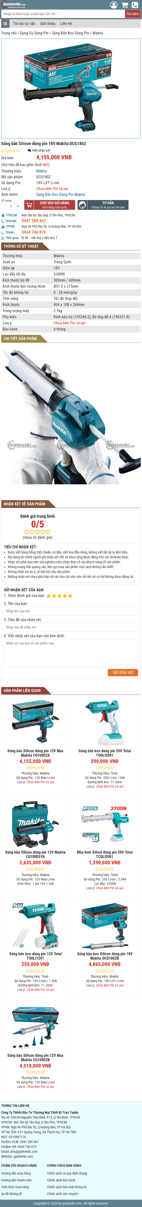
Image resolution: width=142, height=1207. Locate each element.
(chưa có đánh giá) (37, 537)
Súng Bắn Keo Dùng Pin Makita (60, 194)
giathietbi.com (23, 1156)
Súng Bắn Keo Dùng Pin (70, 33)
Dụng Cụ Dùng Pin (34, 33)
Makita (98, 33)
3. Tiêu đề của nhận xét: (23, 619)
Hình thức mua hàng (15, 1187)
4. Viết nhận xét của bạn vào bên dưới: (34, 636)
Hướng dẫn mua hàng (16, 1173)
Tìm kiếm (133, 14)
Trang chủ (9, 33)
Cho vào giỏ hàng (54, 203)
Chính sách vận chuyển (62, 1194)
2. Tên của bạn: (16, 603)
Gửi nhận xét (123, 672)
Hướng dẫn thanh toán (16, 1180)
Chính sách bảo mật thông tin (67, 1187)
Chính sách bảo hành (61, 1180)
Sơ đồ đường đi (11, 1194)
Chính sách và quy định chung (67, 1173)
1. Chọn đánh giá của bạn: (24, 595)
